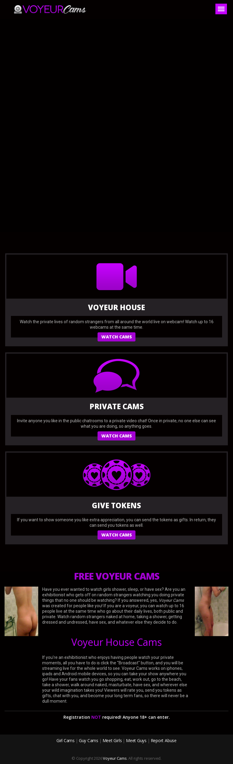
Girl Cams (65, 740)
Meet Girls (112, 740)
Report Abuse (164, 740)
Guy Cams (88, 740)
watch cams (116, 337)
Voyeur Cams (115, 758)
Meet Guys (136, 740)
